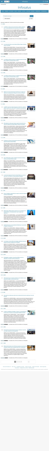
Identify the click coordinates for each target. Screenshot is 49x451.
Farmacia (6, 11)
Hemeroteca (17, 367)
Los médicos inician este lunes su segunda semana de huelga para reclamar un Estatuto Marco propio (15, 60)
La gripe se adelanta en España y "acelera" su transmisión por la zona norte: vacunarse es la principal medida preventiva (15, 312)
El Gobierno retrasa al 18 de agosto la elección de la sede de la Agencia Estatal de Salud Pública (15, 141)
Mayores (32, 11)
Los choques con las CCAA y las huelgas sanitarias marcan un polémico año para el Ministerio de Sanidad (15, 242)
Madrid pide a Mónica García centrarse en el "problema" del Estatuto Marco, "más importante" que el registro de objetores (15, 212)
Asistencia (28, 11)
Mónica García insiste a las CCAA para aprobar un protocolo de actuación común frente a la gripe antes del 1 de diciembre (15, 347)
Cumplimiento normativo (20, 366)
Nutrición (19, 11)
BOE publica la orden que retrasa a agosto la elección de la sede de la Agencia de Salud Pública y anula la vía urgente (14, 124)
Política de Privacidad (35, 366)
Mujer (16, 11)
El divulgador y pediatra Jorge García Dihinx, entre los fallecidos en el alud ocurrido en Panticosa (14, 258)
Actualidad (11, 11)
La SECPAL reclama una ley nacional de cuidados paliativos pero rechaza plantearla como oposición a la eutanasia (14, 27)
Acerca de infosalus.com (7, 366)
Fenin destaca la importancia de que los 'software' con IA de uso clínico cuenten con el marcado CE (15, 330)
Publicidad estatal (31, 367)
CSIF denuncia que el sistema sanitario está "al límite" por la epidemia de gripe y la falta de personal (15, 278)
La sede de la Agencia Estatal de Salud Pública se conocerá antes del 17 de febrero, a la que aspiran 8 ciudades (15, 176)
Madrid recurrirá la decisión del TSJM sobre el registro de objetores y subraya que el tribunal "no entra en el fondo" (14, 92)
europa (45, 4)
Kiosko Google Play (43, 366)
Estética (23, 11)
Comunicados (38, 11)
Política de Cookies (28, 366)
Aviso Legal (14, 366)
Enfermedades (44, 11)
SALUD (3, 11)
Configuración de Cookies (24, 367)
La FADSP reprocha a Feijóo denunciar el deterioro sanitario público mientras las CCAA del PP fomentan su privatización (15, 107)
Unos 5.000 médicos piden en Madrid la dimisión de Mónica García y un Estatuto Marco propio (14, 158)
